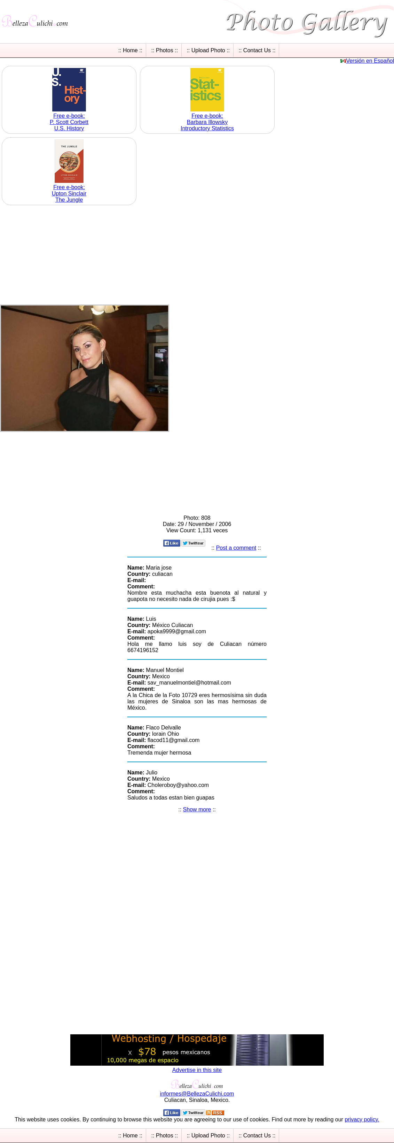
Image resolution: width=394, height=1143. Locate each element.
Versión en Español (370, 61)
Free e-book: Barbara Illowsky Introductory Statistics (207, 122)
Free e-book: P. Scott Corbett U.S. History (69, 122)
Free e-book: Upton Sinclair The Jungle (69, 193)
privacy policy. (362, 1119)
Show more (197, 809)
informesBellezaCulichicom (197, 1094)
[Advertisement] (197, 255)
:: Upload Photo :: (208, 50)
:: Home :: (130, 50)
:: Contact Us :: (257, 50)
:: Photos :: (164, 50)
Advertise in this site (197, 1070)
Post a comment (236, 548)
